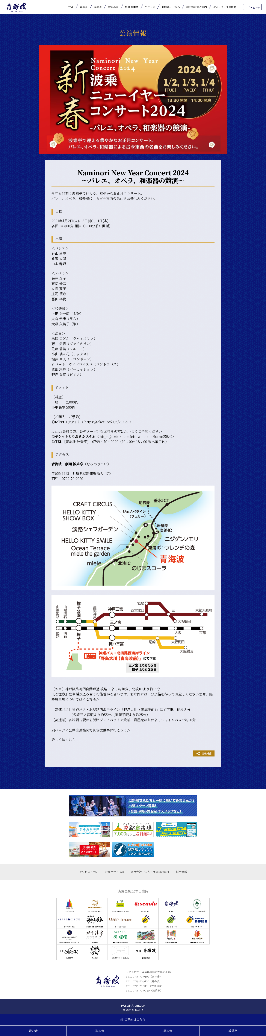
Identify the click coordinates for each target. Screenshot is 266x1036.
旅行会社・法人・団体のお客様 (149, 872)
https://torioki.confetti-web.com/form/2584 (135, 436)
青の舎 (84, 7)
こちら (91, 699)
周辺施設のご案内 (196, 7)
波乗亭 (232, 1030)
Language (254, 7)
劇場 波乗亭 (131, 7)
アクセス (150, 7)
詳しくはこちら (63, 739)
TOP (70, 7)
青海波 (16, 7)
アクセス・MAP (88, 872)
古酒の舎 (113, 7)
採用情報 (181, 872)
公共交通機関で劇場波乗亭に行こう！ (98, 730)
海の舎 (98, 7)
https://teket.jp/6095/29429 (106, 421)
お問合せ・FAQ (171, 7)
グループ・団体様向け (226, 7)
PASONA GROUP (133, 1006)
